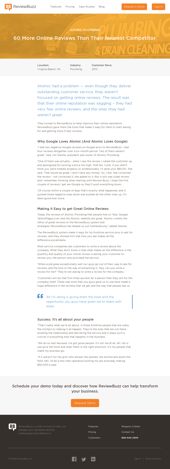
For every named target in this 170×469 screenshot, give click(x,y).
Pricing (70, 6)
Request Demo (85, 403)
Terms (148, 459)
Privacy (157, 459)
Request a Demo (134, 6)
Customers (94, 437)
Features (56, 6)
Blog (102, 6)
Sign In (158, 6)
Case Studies (87, 6)
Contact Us (127, 432)
